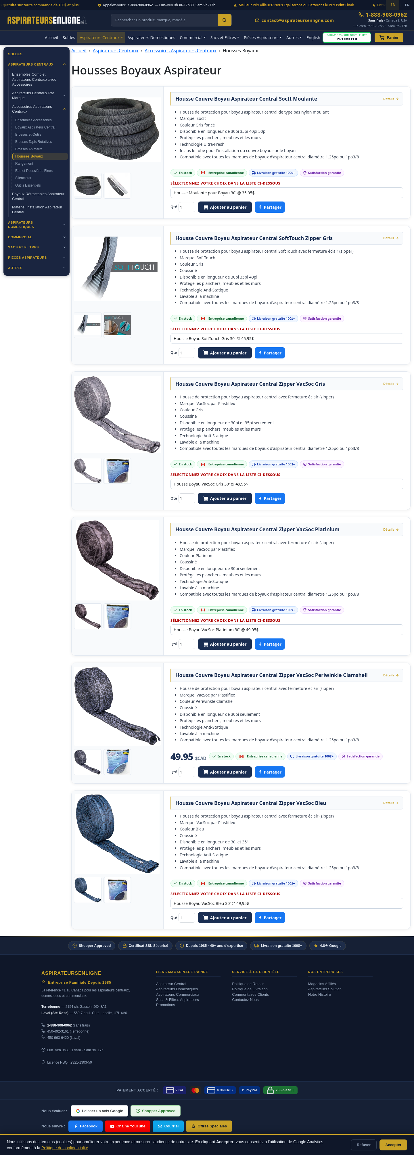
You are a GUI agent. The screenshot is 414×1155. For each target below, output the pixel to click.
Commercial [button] (191, 37)
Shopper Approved (91, 945)
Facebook (85, 1126)
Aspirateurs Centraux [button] (100, 37)
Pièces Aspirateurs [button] (261, 37)
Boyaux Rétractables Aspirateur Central (38, 196)
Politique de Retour (248, 984)
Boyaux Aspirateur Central (35, 127)
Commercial (20, 237)
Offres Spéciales (209, 1126)
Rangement (24, 164)
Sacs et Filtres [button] (223, 37)
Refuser (364, 1145)
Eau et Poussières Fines (34, 171)
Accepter (393, 1145)
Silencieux (23, 178)
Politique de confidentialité (64, 1148)
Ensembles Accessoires (33, 120)
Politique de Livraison (250, 989)
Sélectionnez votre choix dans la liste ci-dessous (225, 183)
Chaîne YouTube (127, 1126)
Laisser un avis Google (99, 1111)
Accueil (51, 37)
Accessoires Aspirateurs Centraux (32, 109)
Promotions (165, 1005)
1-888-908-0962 (383, 15)
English (313, 37)
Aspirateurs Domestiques (151, 37)
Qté (173, 206)
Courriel (168, 1126)
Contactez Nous (245, 999)
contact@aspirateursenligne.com (294, 20)
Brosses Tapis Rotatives (33, 142)
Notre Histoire (319, 994)
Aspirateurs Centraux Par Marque (33, 95)
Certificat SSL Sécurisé (145, 945)
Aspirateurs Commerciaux (177, 994)
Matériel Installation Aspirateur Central (37, 209)
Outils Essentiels (28, 185)
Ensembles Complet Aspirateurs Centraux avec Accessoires (34, 79)
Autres (15, 268)
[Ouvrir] (64, 64)
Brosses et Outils (28, 135)
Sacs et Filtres (23, 247)
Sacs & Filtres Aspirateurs (177, 999)
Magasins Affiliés (322, 984)
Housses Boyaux (29, 156)
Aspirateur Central (171, 984)
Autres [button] (292, 37)
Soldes (69, 37)
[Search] (224, 20)
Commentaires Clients (250, 994)
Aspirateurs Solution (325, 989)
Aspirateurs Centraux (30, 64)
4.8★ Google (328, 945)
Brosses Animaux (28, 149)
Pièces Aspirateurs (27, 257)
